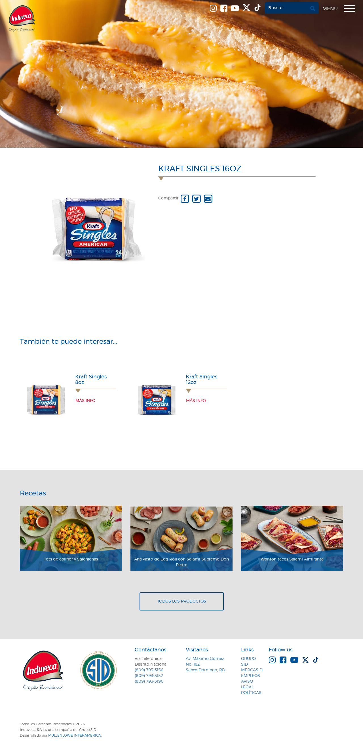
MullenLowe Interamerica (74, 735)
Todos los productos (181, 601)
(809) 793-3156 (149, 670)
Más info (85, 401)
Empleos (250, 676)
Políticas (251, 693)
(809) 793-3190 (149, 681)
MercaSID (252, 670)
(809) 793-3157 (149, 676)
